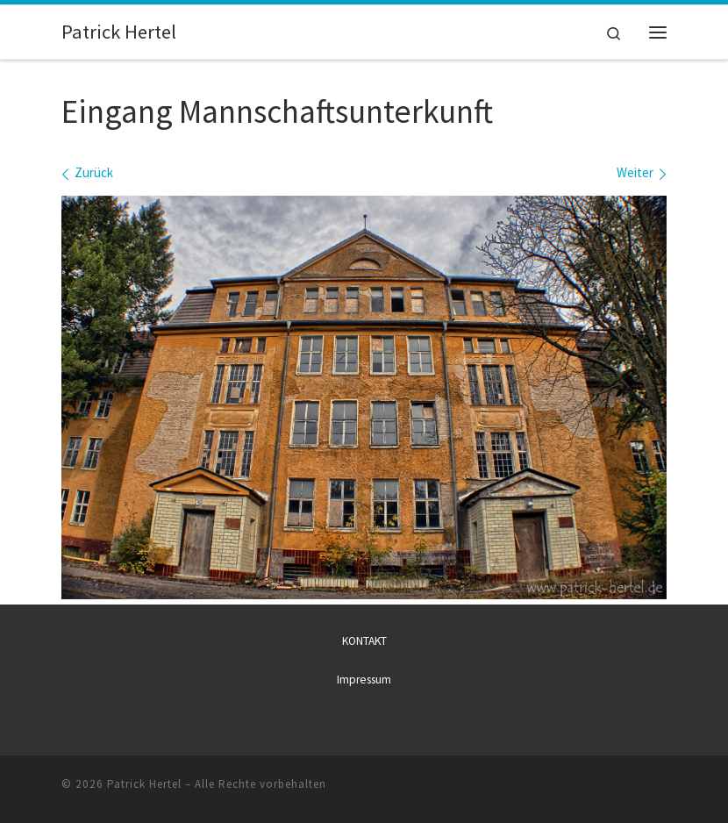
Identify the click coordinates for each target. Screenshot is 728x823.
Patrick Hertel (144, 783)
